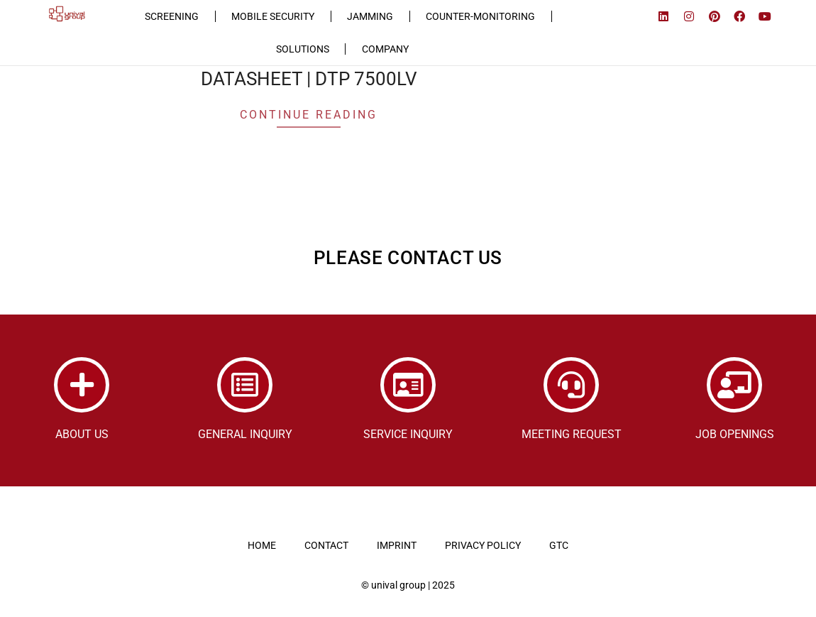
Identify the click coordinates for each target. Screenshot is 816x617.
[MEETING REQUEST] (571, 384)
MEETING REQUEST (572, 433)
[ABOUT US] (81, 384)
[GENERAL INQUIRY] (244, 384)
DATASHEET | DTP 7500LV (309, 78)
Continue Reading (308, 114)
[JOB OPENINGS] (734, 384)
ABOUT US (82, 433)
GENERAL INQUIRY (245, 433)
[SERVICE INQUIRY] (408, 384)
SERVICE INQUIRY (408, 433)
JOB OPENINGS (734, 433)
